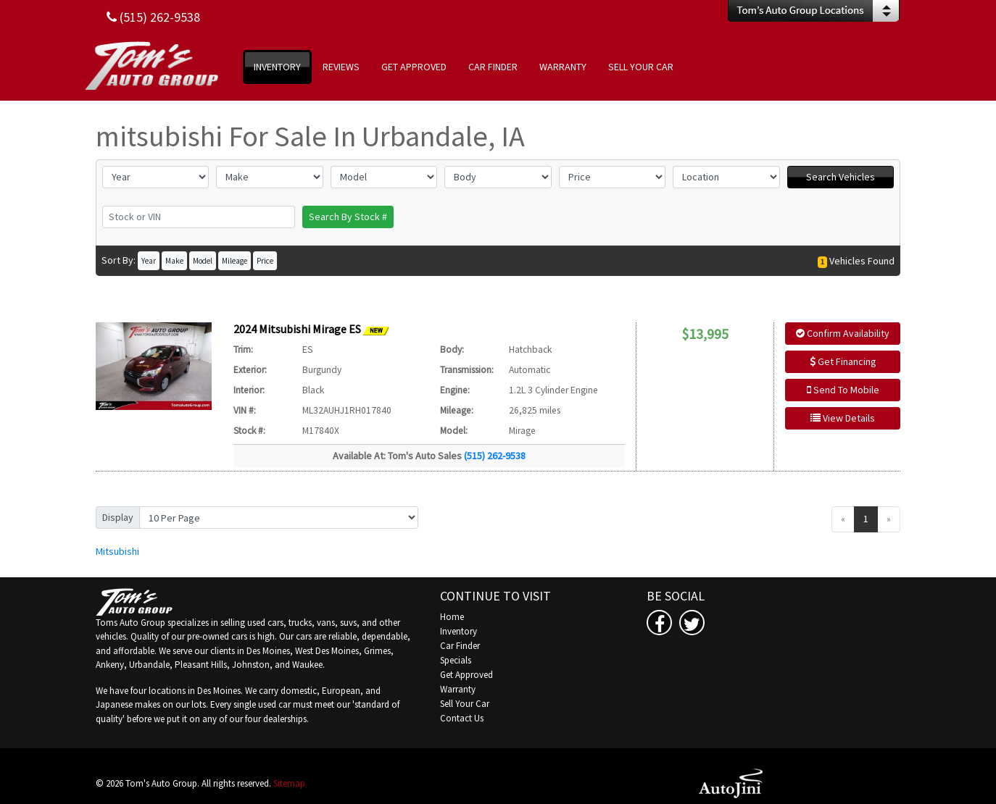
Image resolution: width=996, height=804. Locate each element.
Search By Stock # (348, 216)
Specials (455, 660)
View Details (842, 417)
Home (452, 617)
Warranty (458, 689)
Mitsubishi (117, 551)
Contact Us (462, 718)
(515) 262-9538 (495, 455)
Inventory (458, 631)
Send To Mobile (843, 389)
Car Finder (460, 646)
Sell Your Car (464, 704)
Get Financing (843, 361)
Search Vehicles (840, 176)
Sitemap (289, 783)
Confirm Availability (842, 333)
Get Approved (466, 675)
